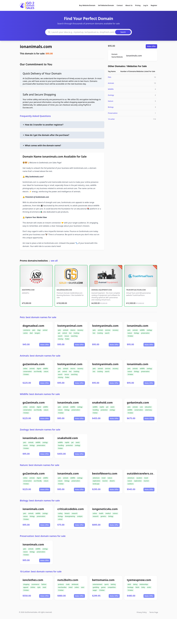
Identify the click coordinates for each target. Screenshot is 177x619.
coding (60, 513)
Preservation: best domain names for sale (43, 536)
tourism (105, 481)
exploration (96, 481)
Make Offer (151, 46)
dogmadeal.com (33, 325)
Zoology (111, 95)
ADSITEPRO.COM (28, 290)
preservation (145, 333)
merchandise (62, 587)
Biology (111, 107)
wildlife (142, 330)
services (107, 330)
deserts (112, 481)
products (61, 584)
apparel (25, 587)
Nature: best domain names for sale (39, 465)
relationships (144, 584)
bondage (130, 587)
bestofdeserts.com (104, 473)
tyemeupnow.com (139, 580)
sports (107, 584)
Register (154, 5)
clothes (32, 587)
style (38, 587)
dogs (39, 330)
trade (68, 584)
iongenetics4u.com (105, 509)
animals (65, 330)
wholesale (75, 584)
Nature (110, 101)
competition (112, 587)
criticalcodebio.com (70, 509)
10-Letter (111, 119)
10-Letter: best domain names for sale (41, 571)
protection (104, 410)
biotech (67, 513)
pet (59, 333)
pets (33, 330)
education (148, 407)
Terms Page (153, 612)
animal (45, 330)
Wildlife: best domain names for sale (40, 394)
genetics (103, 516)
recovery (80, 330)
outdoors (130, 484)
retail (44, 587)
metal (70, 587)
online (25, 369)
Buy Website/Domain (87, 5)
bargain (37, 333)
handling (96, 410)
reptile (102, 407)
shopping (26, 584)
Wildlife (111, 89)
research (74, 513)
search (60, 336)
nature (130, 333)
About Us (128, 5)
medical (108, 513)
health (101, 513)
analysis (79, 516)
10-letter (130, 336)
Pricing (137, 5)
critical (60, 519)
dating (135, 584)
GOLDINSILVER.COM (64, 290)
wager (95, 590)
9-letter (95, 413)
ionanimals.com (36, 46)
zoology (149, 330)
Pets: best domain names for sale (38, 317)
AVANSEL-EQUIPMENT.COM (101, 290)
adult (129, 584)
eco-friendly (38, 371)
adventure (96, 478)
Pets (109, 77)
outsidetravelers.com (141, 473)
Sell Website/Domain (106, 5)
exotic (112, 407)
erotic (149, 587)
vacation (139, 478)
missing (60, 339)
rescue (67, 336)
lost (70, 333)
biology (136, 333)
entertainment (97, 584)
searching (74, 336)
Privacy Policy (142, 612)
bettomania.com (103, 580)
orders (77, 587)
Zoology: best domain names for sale (40, 429)
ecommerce (35, 584)
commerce (26, 330)
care (141, 407)
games (103, 587)
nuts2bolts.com (67, 580)
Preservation (113, 113)
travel (103, 478)
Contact (120, 5)
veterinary (148, 410)
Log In (145, 5)
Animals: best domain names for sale (40, 355)
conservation (27, 371)
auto (82, 587)
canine (25, 333)
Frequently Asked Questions (35, 116)
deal (31, 333)
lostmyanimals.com (105, 325)
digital (39, 369)
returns (72, 330)
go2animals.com (34, 364)
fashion (43, 584)
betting (113, 584)
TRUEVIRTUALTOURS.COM (136, 290)
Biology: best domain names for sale (40, 500)
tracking (76, 333)
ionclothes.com (33, 580)
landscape (96, 484)
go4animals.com (138, 402)
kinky (143, 587)
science (115, 513)
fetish (137, 587)
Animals (111, 83)
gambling (96, 587)
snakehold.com (102, 402)
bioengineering (70, 516)
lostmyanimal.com (69, 325)
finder (67, 339)
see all (54, 260)
